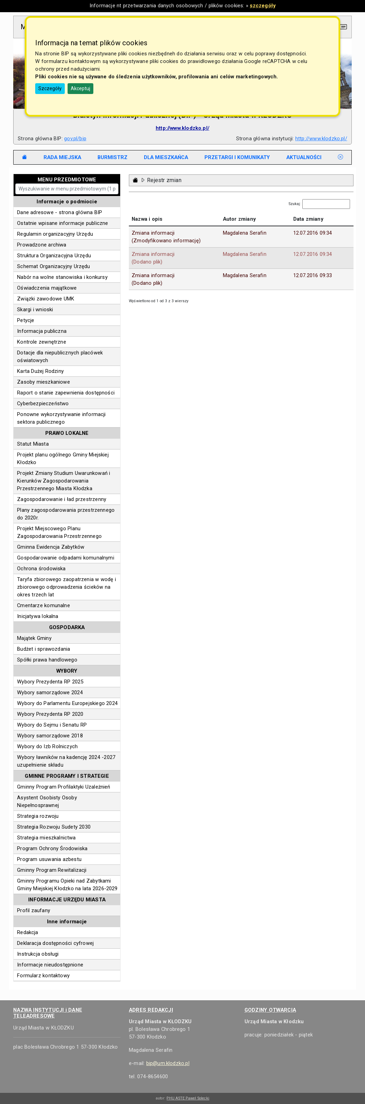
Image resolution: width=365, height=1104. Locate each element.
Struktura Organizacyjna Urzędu (54, 255)
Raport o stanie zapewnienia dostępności (66, 393)
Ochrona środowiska (41, 568)
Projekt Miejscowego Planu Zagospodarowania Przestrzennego (59, 532)
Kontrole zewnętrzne (41, 342)
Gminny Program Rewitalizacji (51, 870)
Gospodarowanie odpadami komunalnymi (65, 558)
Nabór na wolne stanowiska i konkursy (62, 277)
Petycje (25, 320)
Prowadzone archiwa (41, 245)
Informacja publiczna (42, 331)
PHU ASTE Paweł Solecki (187, 1098)
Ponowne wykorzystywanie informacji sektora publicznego (61, 418)
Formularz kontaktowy (43, 975)
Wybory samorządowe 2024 (50, 692)
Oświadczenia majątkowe (47, 288)
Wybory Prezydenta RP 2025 (50, 682)
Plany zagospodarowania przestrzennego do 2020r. (66, 514)
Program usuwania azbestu (49, 859)
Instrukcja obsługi (38, 954)
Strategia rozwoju (38, 816)
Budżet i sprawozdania (43, 649)
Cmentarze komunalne (43, 605)
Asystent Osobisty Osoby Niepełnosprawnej (47, 801)
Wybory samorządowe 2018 (50, 736)
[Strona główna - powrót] (135, 180)
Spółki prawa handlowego (47, 660)
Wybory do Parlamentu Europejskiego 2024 (67, 703)
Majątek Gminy (34, 638)
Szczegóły (50, 88)
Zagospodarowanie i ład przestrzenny (61, 499)
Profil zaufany (33, 910)
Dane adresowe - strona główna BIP (59, 212)
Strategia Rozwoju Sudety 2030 (54, 827)
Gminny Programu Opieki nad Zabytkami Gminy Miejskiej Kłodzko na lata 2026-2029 (67, 885)
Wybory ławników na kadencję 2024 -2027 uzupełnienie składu (66, 761)
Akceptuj (80, 88)
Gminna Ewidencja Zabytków (50, 547)
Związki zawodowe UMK (45, 299)
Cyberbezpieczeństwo (43, 403)
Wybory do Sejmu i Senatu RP (52, 725)
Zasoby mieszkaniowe (43, 382)
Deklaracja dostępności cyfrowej (55, 943)
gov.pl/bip (75, 138)
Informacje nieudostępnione (50, 965)
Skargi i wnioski (35, 309)
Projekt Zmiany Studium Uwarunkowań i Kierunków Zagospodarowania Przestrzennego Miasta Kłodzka (63, 481)
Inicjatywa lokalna (37, 616)
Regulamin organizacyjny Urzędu (55, 234)
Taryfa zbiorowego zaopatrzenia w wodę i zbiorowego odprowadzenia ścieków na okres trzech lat (66, 587)
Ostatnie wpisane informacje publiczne (62, 223)
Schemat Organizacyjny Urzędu (53, 266)
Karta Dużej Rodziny (40, 371)
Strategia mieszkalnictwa (46, 838)
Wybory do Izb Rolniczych (47, 746)
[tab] (62, 157)
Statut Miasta (33, 444)
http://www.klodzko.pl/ (321, 138)
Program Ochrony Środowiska (52, 848)
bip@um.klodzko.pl (167, 1063)
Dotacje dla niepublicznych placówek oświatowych (60, 356)
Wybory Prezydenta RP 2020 (50, 714)
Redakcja (27, 932)
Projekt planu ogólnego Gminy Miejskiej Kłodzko (63, 458)
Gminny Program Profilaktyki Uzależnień (63, 787)
